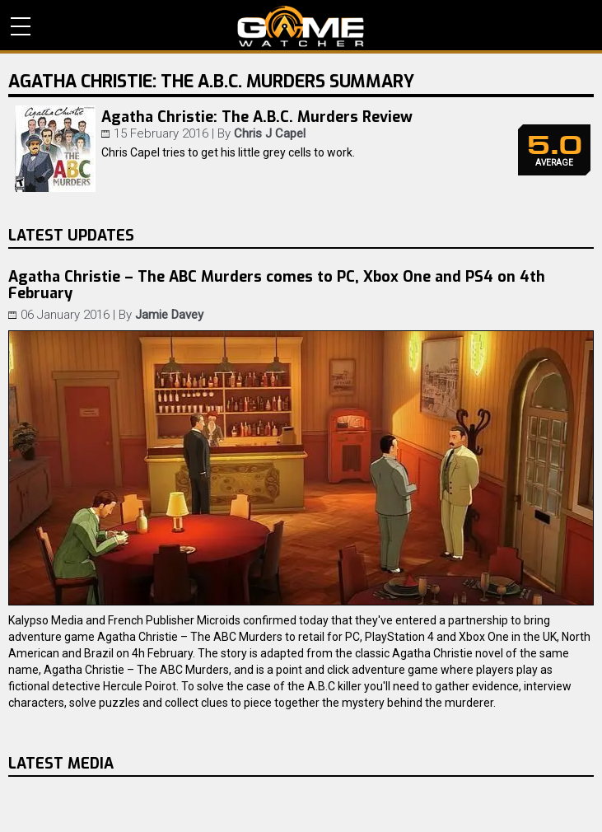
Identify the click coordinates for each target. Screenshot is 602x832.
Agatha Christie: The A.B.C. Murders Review (257, 117)
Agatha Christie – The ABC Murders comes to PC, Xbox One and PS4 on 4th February (276, 285)
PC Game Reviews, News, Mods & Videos (301, 26)
